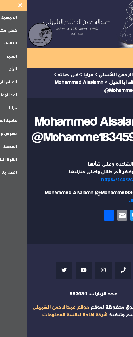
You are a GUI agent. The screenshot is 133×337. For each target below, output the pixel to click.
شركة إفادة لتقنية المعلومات (48, 314)
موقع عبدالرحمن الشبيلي (34, 307)
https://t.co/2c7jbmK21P (101, 179)
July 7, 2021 (115, 200)
